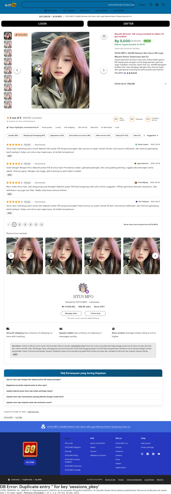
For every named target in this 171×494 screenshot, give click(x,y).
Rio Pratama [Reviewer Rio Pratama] (143, 202)
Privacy (121, 480)
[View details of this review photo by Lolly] (24, 256)
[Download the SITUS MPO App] (30, 449)
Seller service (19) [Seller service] (103, 135)
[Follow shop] (95, 313)
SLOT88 (18, 417)
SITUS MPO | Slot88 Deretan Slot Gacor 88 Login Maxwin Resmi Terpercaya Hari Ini (139, 55)
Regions (160, 480)
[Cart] (163, 5)
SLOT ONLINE (101, 11)
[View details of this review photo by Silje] (102, 256)
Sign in (142, 5)
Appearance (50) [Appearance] (57, 135)
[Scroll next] (144, 135)
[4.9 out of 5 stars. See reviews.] (132, 73)
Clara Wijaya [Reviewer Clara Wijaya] (143, 182)
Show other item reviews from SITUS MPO (141, 224)
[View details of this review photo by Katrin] (141, 256)
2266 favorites (33, 412)
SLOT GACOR (68, 11)
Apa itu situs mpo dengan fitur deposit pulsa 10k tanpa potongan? (33, 379)
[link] (8, 224)
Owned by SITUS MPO (76, 302)
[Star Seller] (125, 73)
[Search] (132, 5)
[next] (155, 256)
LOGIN (42, 23)
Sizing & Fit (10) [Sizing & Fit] (122, 135)
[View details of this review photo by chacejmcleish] (63, 256)
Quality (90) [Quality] (13, 135)
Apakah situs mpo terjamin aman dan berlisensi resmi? (29, 402)
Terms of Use (110, 480)
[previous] (11, 256)
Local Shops (149, 480)
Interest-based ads (134, 480)
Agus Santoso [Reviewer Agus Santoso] (142, 163)
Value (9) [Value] (137, 135)
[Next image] (104, 70)
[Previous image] (17, 70)
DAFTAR (128, 23)
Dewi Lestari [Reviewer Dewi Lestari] (143, 144)
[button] (87, 291)
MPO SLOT (84, 11)
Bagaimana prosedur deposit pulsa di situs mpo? (26, 385)
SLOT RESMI (119, 11)
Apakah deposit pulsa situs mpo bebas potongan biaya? (29, 391)
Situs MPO (119, 73)
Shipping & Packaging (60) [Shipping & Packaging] (34, 135)
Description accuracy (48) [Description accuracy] (79, 135)
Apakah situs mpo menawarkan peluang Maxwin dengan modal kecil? (35, 397)
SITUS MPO (57, 16)
